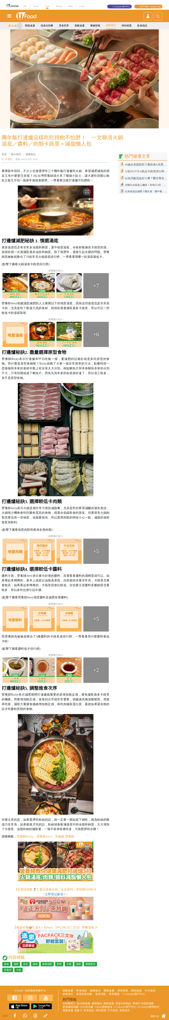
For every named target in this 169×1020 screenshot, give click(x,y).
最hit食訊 (16, 154)
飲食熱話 (142, 25)
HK (25, 6)
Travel (35, 6)
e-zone (82, 6)
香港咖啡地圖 (70, 1006)
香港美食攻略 (84, 994)
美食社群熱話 (123, 1003)
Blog (70, 6)
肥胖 (59, 964)
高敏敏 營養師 (64, 836)
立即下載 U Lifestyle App (150, 6)
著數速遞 (79, 25)
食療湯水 (68, 994)
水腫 (68, 964)
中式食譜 (150, 990)
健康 (35, 964)
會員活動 (100, 994)
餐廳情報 (95, 25)
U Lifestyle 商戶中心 (121, 6)
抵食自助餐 (47, 25)
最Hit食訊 (13, 25)
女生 (25, 964)
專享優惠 (114, 994)
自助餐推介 (69, 1003)
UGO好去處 (86, 1006)
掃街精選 (127, 25)
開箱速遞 (30, 25)
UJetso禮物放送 (104, 1006)
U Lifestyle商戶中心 (134, 994)
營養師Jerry (44, 836)
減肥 (16, 964)
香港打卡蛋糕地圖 (143, 1003)
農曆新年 (90, 964)
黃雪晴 (8, 159)
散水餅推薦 (83, 1003)
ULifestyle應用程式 (148, 1006)
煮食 (6, 964)
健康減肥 (47, 964)
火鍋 (18, 970)
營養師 (7, 970)
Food (47, 6)
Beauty (59, 6)
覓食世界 (64, 25)
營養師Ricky (25, 836)
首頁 (4, 154)
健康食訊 (111, 25)
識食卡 (78, 1010)
